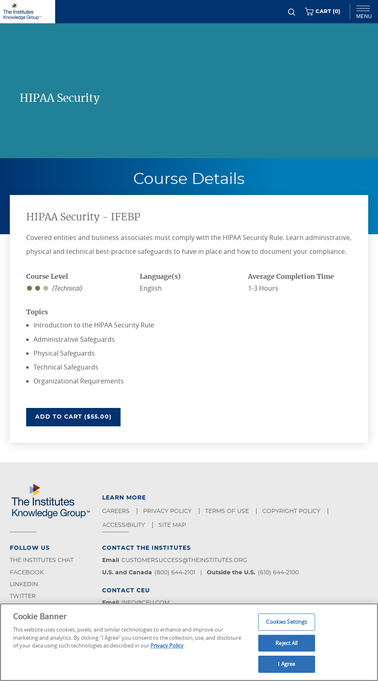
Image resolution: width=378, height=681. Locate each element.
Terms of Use (228, 511)
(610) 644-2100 (278, 573)
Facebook (27, 573)
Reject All (286, 643)
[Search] (291, 12)
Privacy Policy (168, 511)
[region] (189, 642)
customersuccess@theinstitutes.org (184, 560)
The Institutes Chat (42, 560)
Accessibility (124, 525)
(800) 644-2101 (174, 573)
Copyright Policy (292, 511)
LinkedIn (24, 584)
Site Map (173, 525)
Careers (116, 511)
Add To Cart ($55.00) (78, 416)
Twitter (23, 596)
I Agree (286, 664)
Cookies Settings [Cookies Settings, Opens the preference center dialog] (286, 621)
